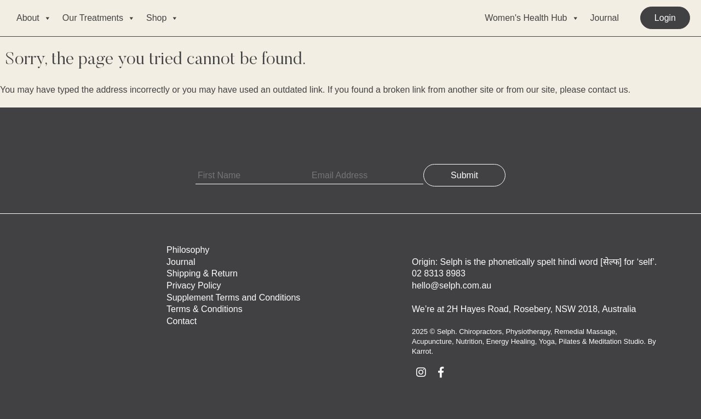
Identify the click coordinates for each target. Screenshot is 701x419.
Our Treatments (98, 18)
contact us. (609, 89)
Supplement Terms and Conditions (233, 297)
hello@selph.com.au (451, 285)
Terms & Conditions (204, 309)
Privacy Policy (193, 285)
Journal (604, 17)
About (33, 18)
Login (665, 17)
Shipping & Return (202, 273)
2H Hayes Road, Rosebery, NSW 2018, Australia (541, 309)
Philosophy (187, 249)
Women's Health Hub (532, 18)
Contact (181, 321)
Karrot (421, 351)
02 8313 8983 (439, 273)
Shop (162, 18)
